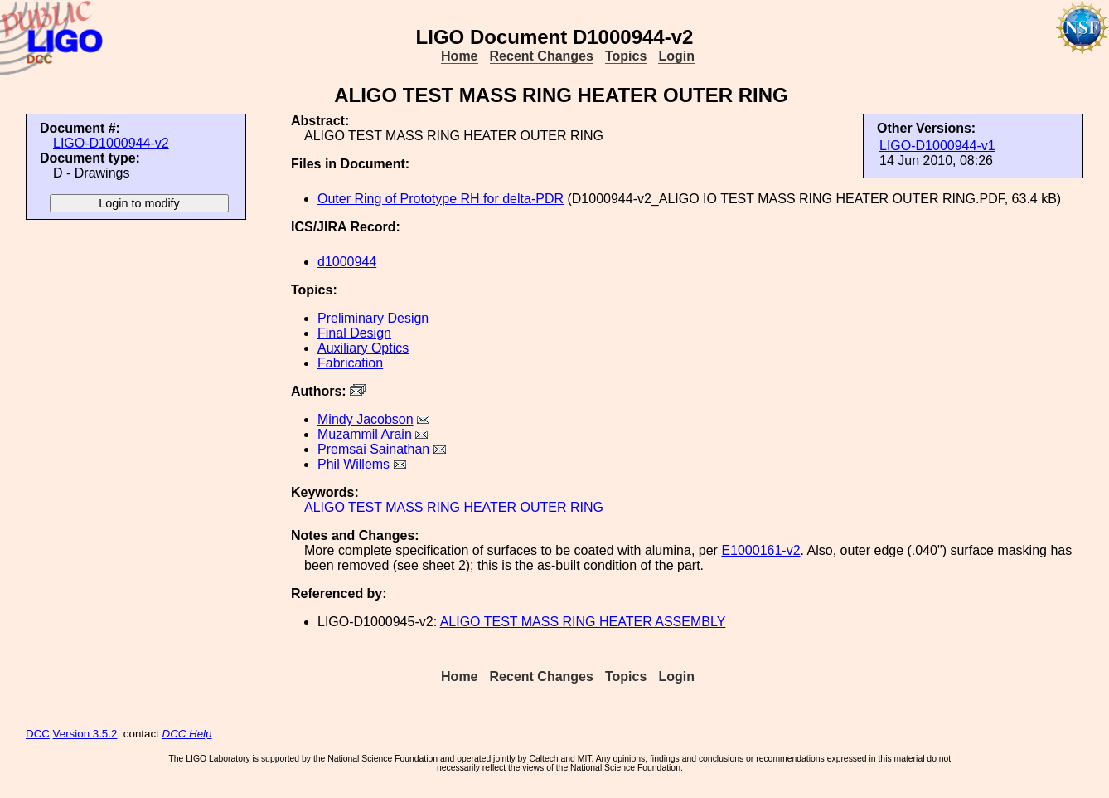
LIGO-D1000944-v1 (937, 146)
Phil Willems (353, 464)
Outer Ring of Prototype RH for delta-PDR (440, 199)
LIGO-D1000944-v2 (111, 143)
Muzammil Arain (364, 434)
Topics (626, 56)
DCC (38, 733)
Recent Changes (541, 56)
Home (459, 56)
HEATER (489, 507)
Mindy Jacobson (365, 419)
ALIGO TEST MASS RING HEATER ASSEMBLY (583, 622)
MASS (404, 507)
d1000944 (346, 262)
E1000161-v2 (760, 550)
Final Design (354, 333)
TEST (365, 507)
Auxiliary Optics (363, 348)
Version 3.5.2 (85, 733)
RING (443, 507)
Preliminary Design (373, 318)
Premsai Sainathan (373, 449)
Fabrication (350, 363)
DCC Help (187, 733)
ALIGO (324, 507)
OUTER (544, 507)
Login (676, 56)
